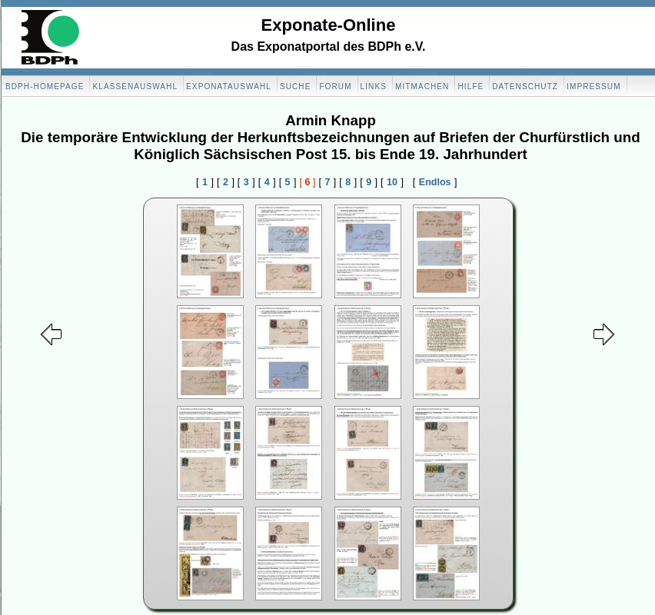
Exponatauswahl (228, 86)
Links (374, 86)
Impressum (593, 86)
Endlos (435, 182)
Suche (295, 86)
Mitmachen (422, 86)
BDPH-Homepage (44, 86)
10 (392, 182)
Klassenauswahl (135, 86)
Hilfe (470, 86)
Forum (335, 86)
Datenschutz (525, 86)
